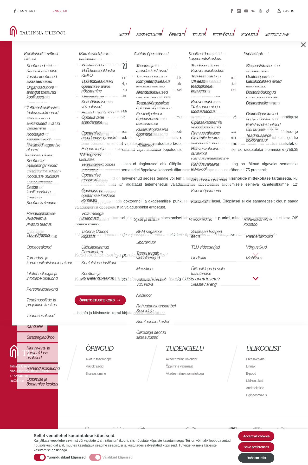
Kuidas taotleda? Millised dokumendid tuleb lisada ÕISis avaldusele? (147, 271)
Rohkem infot (253, 457)
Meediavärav (277, 26)
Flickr (253, 7)
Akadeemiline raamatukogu (188, 369)
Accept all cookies (253, 430)
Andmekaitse (256, 383)
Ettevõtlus (228, 26)
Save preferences (253, 444)
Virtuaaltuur (260, 7)
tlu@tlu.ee (17, 376)
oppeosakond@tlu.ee (152, 308)
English (45, 7)
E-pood (252, 369)
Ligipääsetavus (258, 390)
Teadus (206, 26)
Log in (289, 7)
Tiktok (267, 7)
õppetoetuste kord (101, 294)
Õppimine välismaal (181, 361)
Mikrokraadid (96, 361)
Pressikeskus (256, 354)
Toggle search (301, 24)
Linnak (251, 361)
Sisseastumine (161, 26)
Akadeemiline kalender (184, 354)
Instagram (239, 7)
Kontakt (23, 7)
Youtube (246, 7)
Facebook (231, 7)
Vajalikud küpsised (118, 454)
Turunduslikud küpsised (66, 454)
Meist (138, 26)
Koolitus (252, 26)
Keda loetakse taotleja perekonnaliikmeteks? (121, 247)
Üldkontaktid (256, 376)
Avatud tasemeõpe (101, 354)
